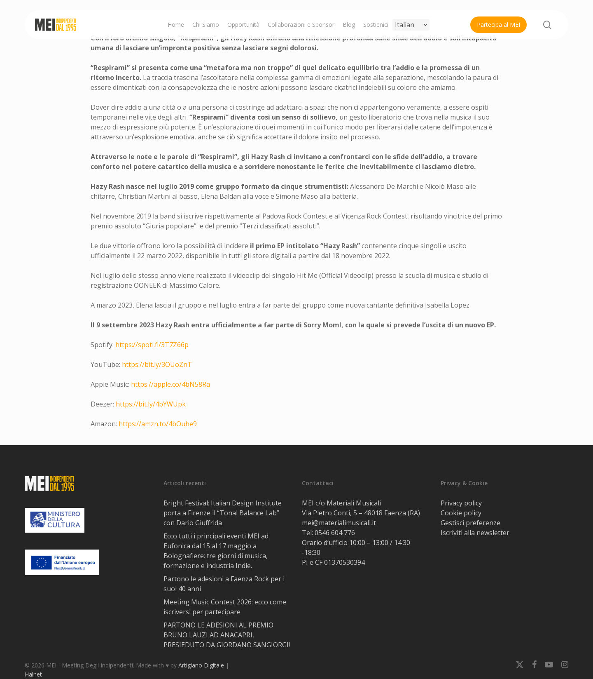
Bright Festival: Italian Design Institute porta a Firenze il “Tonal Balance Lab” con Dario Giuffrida (222, 512)
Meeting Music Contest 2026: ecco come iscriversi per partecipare (224, 606)
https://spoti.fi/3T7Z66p (152, 344)
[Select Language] (411, 25)
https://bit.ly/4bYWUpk (151, 404)
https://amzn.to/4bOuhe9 (158, 423)
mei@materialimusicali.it (339, 522)
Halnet (33, 674)
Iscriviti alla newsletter (475, 532)
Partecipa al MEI (498, 24)
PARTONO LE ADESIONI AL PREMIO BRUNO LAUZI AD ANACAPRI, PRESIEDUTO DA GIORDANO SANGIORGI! (226, 634)
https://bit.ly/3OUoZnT (157, 364)
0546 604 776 (335, 532)
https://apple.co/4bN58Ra (170, 384)
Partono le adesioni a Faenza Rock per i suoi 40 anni (224, 583)
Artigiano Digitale (201, 665)
